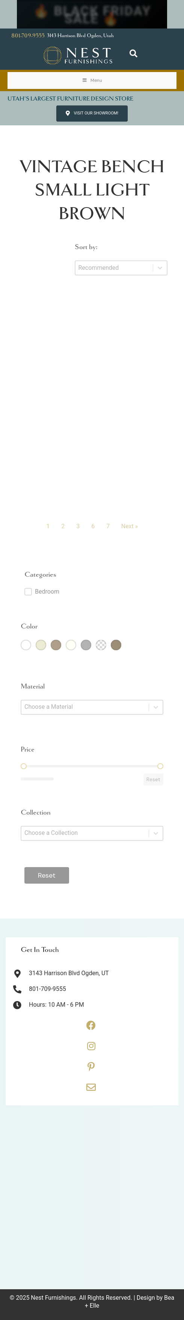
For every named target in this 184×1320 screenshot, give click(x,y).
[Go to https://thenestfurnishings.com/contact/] (91, 1089)
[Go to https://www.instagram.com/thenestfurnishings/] (91, 1048)
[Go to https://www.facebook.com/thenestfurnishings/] (91, 1028)
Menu (92, 80)
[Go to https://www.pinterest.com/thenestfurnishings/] (91, 1069)
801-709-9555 (28, 35)
